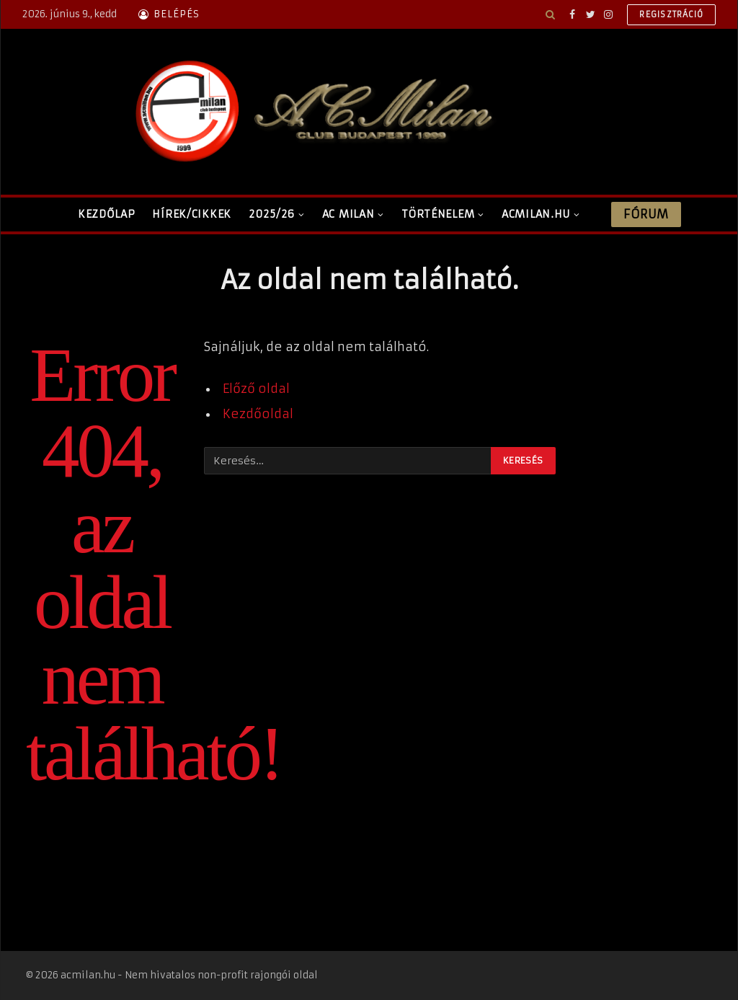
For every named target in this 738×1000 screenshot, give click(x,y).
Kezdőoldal (258, 414)
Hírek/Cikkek (191, 214)
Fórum (645, 214)
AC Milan (348, 214)
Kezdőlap (106, 214)
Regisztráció (671, 14)
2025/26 (272, 214)
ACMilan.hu (536, 214)
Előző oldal (256, 389)
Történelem (437, 214)
